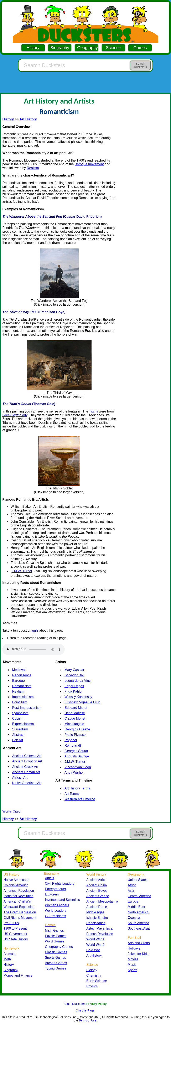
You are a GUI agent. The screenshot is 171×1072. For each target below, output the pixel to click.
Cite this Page (85, 1010)
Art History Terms (77, 788)
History (33, 47)
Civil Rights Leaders (59, 883)
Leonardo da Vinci (77, 680)
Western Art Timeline (79, 799)
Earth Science (96, 981)
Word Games (54, 941)
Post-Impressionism (26, 707)
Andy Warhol (73, 772)
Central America (139, 896)
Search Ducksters (140, 65)
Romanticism (21, 686)
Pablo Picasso (75, 734)
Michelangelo (74, 724)
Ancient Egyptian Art (27, 761)
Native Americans (16, 880)
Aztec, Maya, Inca (99, 928)
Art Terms (71, 793)
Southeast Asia (139, 928)
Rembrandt (72, 745)
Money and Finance (18, 975)
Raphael (70, 740)
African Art (19, 777)
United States (137, 880)
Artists (49, 878)
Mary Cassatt (74, 670)
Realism (33, 168)
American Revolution (19, 890)
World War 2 (95, 944)
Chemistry (93, 975)
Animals (9, 954)
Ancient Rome (96, 907)
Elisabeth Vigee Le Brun (82, 702)
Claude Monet (74, 718)
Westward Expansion (19, 907)
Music (132, 964)
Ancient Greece (97, 896)
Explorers (52, 894)
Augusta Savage (76, 756)
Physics (92, 986)
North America (138, 912)
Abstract (18, 734)
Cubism (17, 718)
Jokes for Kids (138, 954)
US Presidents (55, 916)
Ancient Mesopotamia (102, 901)
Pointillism (19, 702)
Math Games (54, 930)
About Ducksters (74, 1003)
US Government (15, 934)
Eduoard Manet (75, 707)
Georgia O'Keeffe (77, 729)
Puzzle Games (55, 936)
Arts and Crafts (139, 943)
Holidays (134, 948)
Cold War (93, 950)
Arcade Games (56, 963)
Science (113, 47)
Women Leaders (57, 905)
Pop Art (17, 740)
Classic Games (56, 952)
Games (140, 47)
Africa (132, 885)
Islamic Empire (97, 917)
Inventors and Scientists (62, 900)
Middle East (136, 907)
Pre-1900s (11, 923)
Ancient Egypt (96, 890)
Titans (93, 411)
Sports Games (55, 957)
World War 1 (95, 939)
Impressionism (22, 697)
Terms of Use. (88, 1020)
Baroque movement (89, 164)
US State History (16, 939)
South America (138, 923)
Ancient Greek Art (25, 766)
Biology (91, 970)
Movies (133, 959)
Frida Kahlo (73, 691)
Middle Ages (95, 912)
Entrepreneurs (55, 889)
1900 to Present (15, 928)
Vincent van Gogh (77, 767)
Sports (132, 970)
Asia (131, 890)
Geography (87, 47)
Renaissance (21, 675)
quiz (35, 630)
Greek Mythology (14, 415)
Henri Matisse (74, 713)
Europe (133, 901)
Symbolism (20, 713)
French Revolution (99, 934)
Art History (94, 955)
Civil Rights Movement (20, 917)
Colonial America (16, 885)
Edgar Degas (74, 686)
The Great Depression (20, 912)
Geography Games (59, 946)
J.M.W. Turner (21, 571)
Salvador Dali (74, 675)
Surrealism (20, 729)
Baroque (18, 680)
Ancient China (96, 885)
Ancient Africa (96, 880)
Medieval (18, 670)
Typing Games (55, 968)
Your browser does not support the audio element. (33, 649)
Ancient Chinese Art (26, 756)
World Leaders (55, 910)
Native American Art (26, 783)
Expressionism (23, 724)
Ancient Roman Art (26, 772)
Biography (59, 47)
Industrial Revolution (18, 896)
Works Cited (11, 811)
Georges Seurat (76, 751)
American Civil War (17, 901)
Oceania (134, 917)
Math (7, 959)
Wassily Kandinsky (78, 697)
